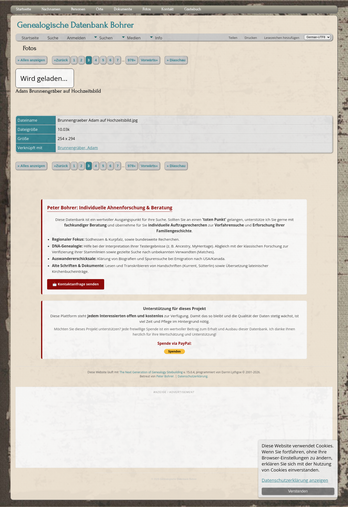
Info (158, 38)
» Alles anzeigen (31, 60)
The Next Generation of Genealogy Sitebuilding (151, 372)
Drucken (251, 37)
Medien (134, 38)
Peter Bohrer (165, 376)
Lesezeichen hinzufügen (281, 37)
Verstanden (298, 491)
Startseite (30, 38)
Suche (53, 38)
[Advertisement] (174, 430)
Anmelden (76, 38)
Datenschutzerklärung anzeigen (295, 480)
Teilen (233, 37)
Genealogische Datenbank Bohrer (75, 25)
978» (132, 60)
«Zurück (61, 60)
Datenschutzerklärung (193, 376)
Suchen (106, 38)
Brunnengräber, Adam (78, 147)
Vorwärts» (149, 60)
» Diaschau (176, 60)
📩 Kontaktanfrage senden (75, 284)
